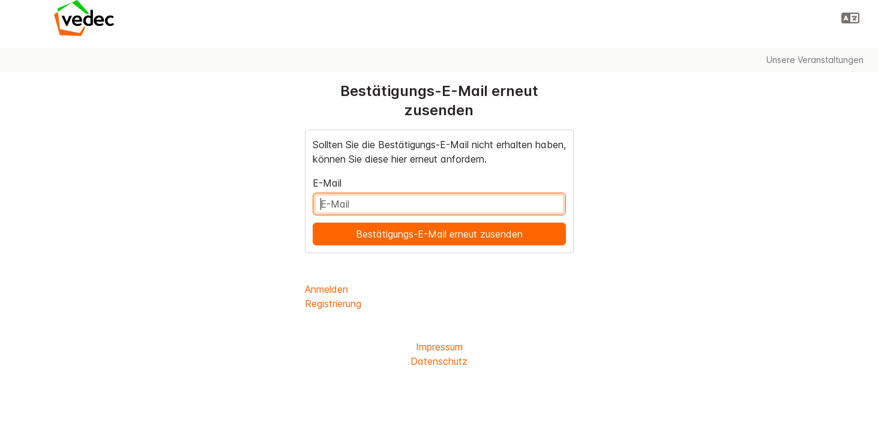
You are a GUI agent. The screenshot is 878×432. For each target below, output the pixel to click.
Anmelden (326, 289)
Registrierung (333, 304)
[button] (850, 18)
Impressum (439, 347)
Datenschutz (439, 361)
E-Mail (327, 183)
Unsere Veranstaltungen (815, 60)
